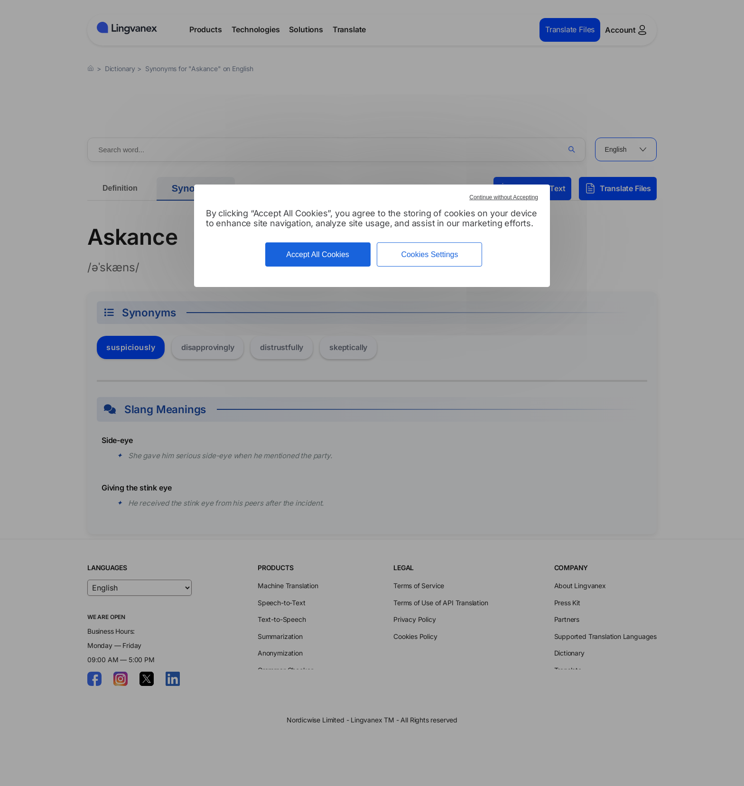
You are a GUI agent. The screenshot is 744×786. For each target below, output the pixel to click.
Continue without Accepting (503, 197)
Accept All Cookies (317, 254)
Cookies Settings (429, 254)
